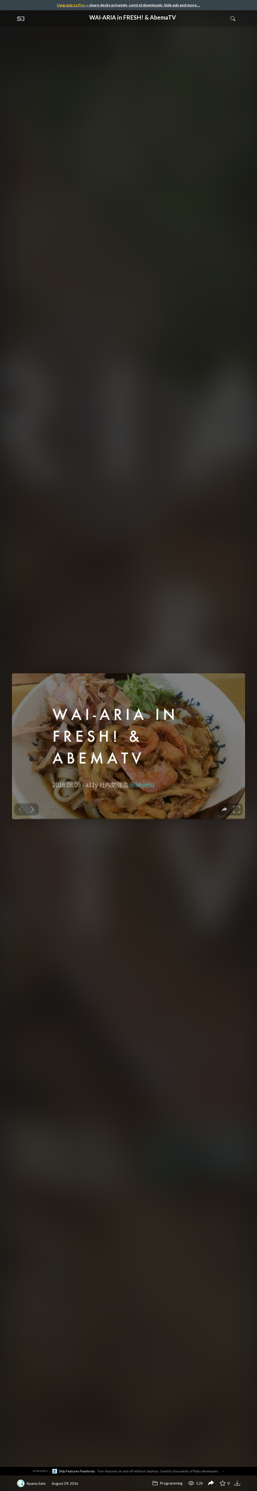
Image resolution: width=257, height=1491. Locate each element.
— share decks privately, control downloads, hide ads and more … (128, 5)
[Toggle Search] (232, 18)
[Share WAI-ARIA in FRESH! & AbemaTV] (211, 1483)
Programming (167, 1483)
